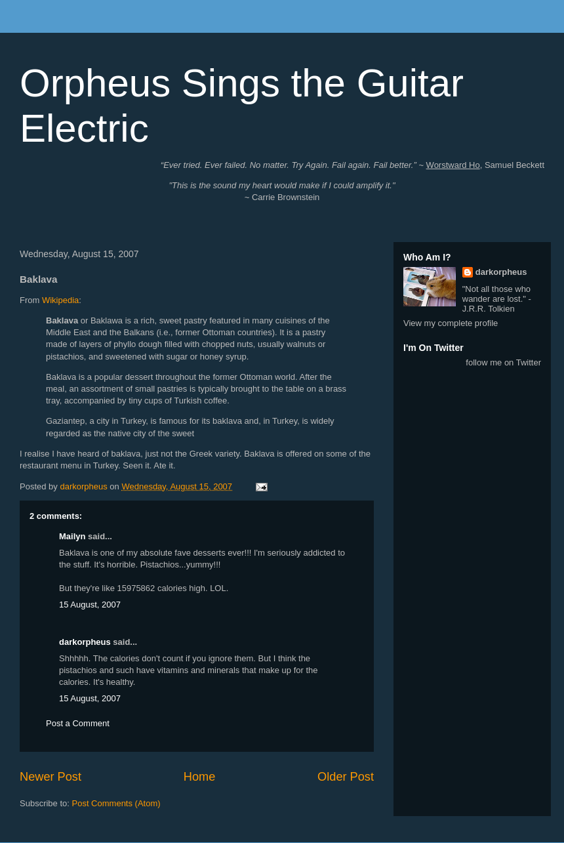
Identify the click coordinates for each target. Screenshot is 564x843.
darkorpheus (85, 642)
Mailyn (72, 536)
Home (200, 776)
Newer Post (50, 776)
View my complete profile (450, 323)
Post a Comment (78, 723)
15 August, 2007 (90, 604)
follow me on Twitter (503, 362)
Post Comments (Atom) (116, 803)
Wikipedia (60, 300)
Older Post (345, 776)
